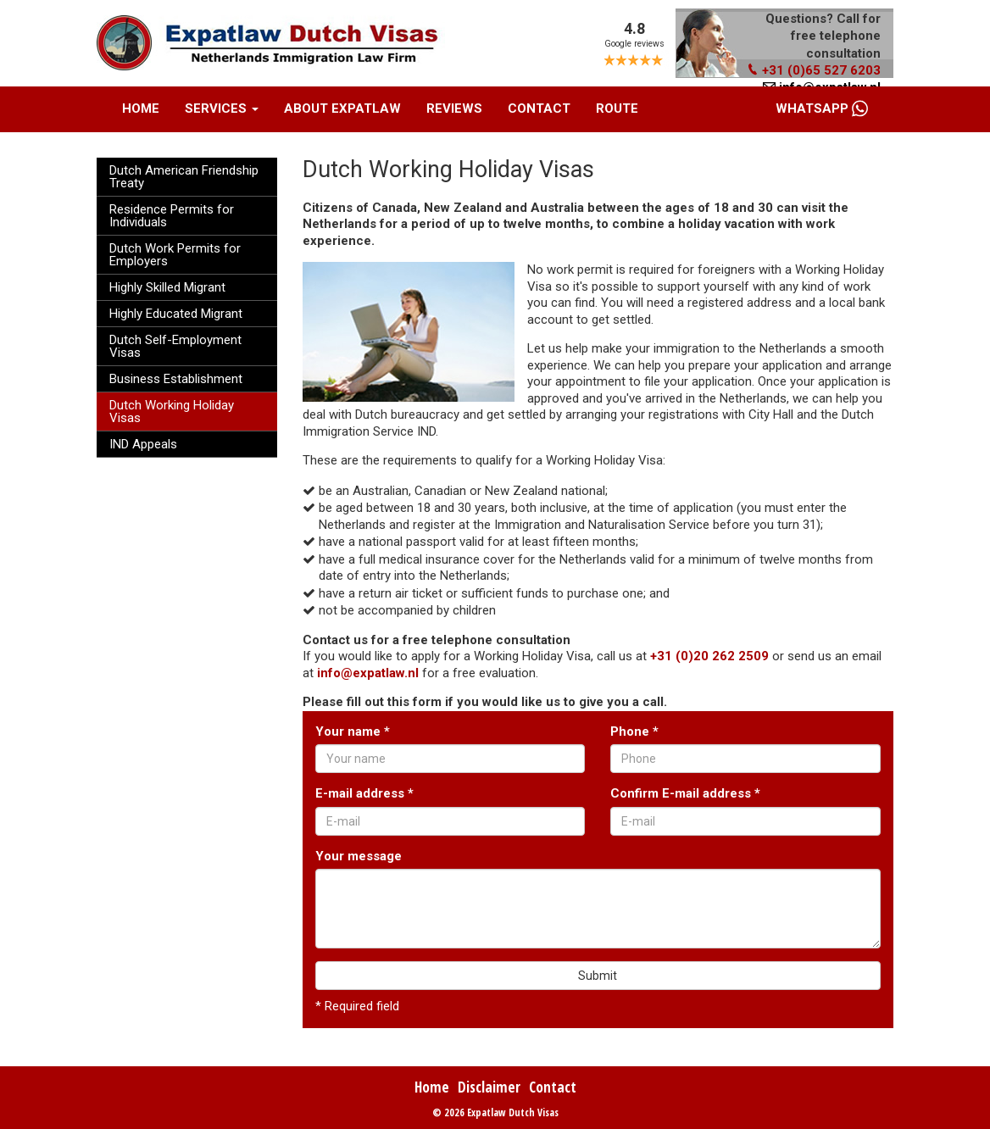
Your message (358, 856)
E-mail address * (364, 793)
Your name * (352, 731)
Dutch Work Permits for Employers (175, 255)
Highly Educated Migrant (175, 313)
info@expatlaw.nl (368, 673)
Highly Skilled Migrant (167, 287)
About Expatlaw (342, 108)
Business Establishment (175, 379)
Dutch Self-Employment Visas (175, 346)
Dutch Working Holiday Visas (171, 411)
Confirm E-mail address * (685, 793)
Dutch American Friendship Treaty (184, 177)
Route (617, 108)
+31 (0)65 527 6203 (814, 70)
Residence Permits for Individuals (171, 216)
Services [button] (222, 108)
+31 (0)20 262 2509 (709, 656)
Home (140, 108)
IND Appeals (143, 444)
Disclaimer (489, 1087)
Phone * (634, 731)
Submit (597, 975)
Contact (539, 108)
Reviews (454, 108)
